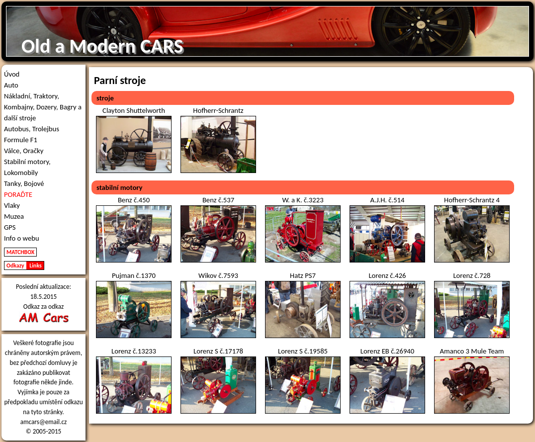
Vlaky (12, 205)
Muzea (14, 216)
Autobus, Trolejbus (31, 128)
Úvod (11, 74)
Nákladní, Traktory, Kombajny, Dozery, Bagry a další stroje (43, 106)
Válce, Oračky (23, 150)
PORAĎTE (18, 194)
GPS (10, 227)
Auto (11, 85)
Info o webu (21, 238)
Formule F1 (20, 139)
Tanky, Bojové (24, 183)
